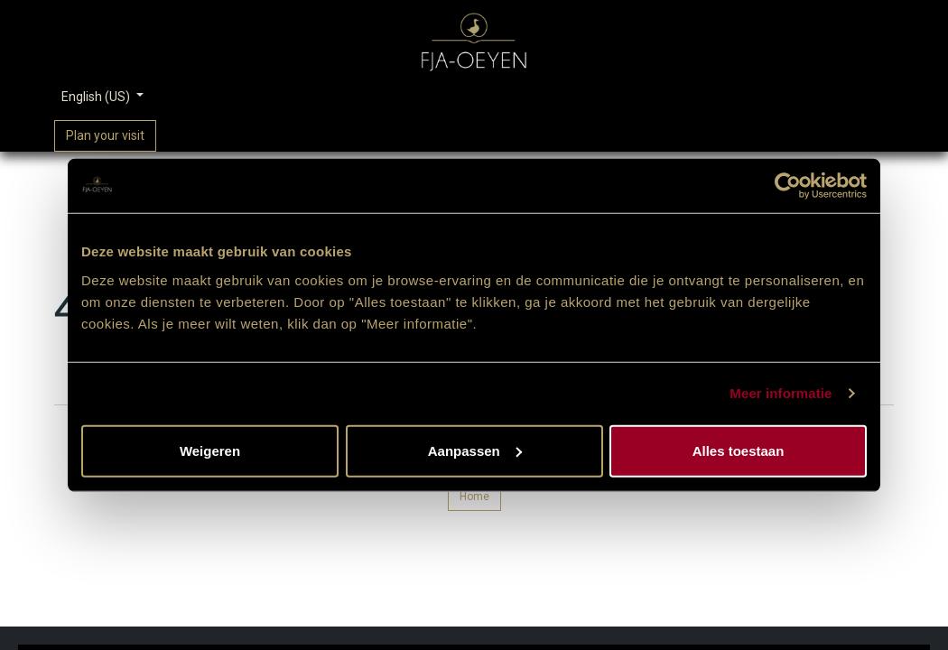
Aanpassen (475, 450)
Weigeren (210, 450)
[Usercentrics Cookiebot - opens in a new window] (788, 186)
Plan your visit (105, 135)
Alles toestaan (738, 450)
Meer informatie (781, 393)
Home (474, 496)
